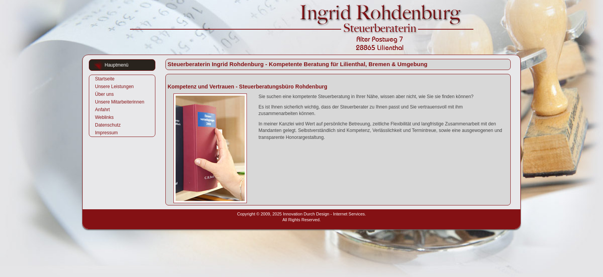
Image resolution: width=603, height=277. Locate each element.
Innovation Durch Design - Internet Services (324, 214)
